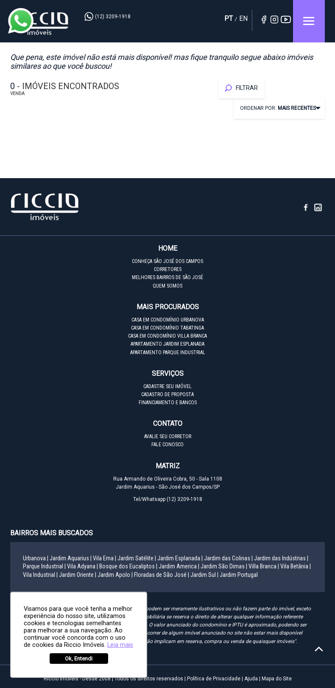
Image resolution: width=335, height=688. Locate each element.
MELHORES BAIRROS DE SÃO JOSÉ (167, 277)
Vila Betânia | (295, 566)
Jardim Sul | (204, 574)
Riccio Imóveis (40, 23)
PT (228, 18)
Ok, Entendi (78, 658)
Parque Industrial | (44, 566)
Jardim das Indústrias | (281, 558)
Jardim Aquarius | (71, 558)
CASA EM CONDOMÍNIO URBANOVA (167, 320)
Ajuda (251, 679)
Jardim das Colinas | (228, 558)
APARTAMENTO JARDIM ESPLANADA (167, 344)
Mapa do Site (277, 679)
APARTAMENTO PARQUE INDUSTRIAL (167, 352)
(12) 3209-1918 (113, 17)
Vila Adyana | (82, 566)
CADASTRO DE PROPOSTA (167, 394)
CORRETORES (167, 269)
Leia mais (120, 645)
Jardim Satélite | (136, 558)
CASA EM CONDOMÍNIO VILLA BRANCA (167, 336)
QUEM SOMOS (167, 286)
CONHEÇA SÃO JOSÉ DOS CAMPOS (167, 261)
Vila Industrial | (40, 574)
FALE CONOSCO (167, 444)
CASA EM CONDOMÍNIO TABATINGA (167, 328)
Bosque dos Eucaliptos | (128, 566)
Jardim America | (179, 566)
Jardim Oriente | (77, 574)
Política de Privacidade (213, 679)
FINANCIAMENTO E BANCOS (168, 403)
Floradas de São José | (161, 574)
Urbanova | (35, 558)
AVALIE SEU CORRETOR (167, 436)
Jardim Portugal (239, 574)
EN (243, 18)
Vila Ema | (104, 558)
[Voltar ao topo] (319, 649)
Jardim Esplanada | (180, 558)
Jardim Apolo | (115, 574)
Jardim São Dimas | (224, 566)
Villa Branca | (263, 566)
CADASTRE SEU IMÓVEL (167, 386)
